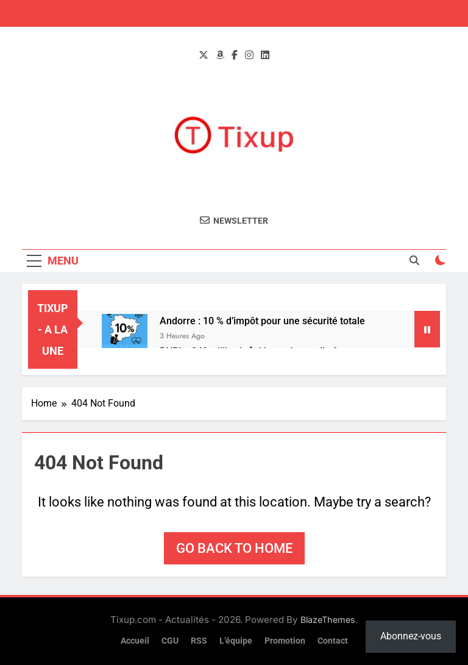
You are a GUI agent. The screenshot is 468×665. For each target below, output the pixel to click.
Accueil (135, 641)
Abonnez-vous (410, 636)
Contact (332, 641)
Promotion (284, 641)
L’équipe (235, 641)
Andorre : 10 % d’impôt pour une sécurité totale (262, 321)
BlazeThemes (327, 619)
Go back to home (234, 548)
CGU (170, 641)
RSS (199, 641)
